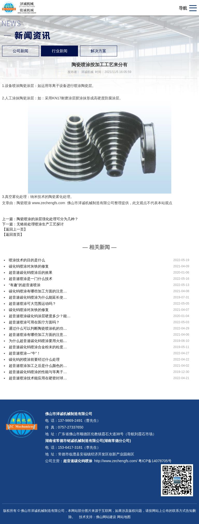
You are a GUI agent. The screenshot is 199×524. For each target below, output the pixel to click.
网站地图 (124, 517)
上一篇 (40, 219)
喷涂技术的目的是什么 (27, 260)
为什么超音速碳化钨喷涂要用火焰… (38, 341)
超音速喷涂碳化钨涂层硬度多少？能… (39, 316)
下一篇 (33, 224)
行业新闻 (59, 51)
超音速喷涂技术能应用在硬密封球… (38, 378)
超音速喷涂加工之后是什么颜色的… (38, 366)
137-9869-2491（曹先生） (79, 420)
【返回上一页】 (14, 229)
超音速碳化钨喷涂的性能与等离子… (38, 372)
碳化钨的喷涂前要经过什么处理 (34, 359)
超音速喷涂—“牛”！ (24, 353)
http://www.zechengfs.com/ (116, 461)
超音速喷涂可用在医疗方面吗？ (34, 322)
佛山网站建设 (106, 517)
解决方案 (98, 51)
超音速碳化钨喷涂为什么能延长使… (38, 297)
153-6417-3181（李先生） (79, 447)
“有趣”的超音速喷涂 (24, 285)
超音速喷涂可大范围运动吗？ (32, 303)
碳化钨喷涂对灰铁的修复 (29, 266)
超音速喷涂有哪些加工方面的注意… (38, 335)
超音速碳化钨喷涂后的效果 (30, 272)
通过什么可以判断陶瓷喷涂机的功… (38, 328)
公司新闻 (20, 51)
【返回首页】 (13, 234)
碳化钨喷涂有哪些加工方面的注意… (38, 291)
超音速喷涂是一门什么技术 (30, 279)
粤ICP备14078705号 (155, 461)
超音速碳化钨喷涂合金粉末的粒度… (38, 347)
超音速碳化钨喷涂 (77, 461)
